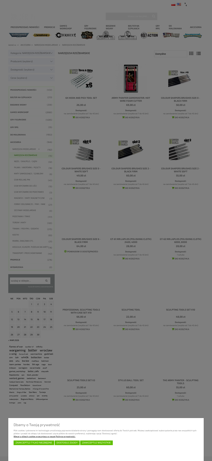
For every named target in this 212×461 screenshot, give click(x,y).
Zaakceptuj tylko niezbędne (34, 442)
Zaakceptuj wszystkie (96, 442)
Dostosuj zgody (67, 442)
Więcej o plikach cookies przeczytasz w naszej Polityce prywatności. (45, 436)
